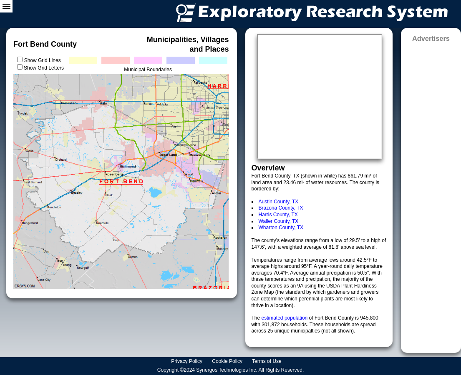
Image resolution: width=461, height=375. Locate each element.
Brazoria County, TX (281, 208)
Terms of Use (267, 361)
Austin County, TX (279, 202)
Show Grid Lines (44, 60)
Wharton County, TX (281, 227)
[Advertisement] (431, 195)
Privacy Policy (187, 361)
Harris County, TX (278, 215)
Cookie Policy (228, 361)
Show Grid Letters (44, 68)
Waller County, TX (279, 221)
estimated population (285, 318)
